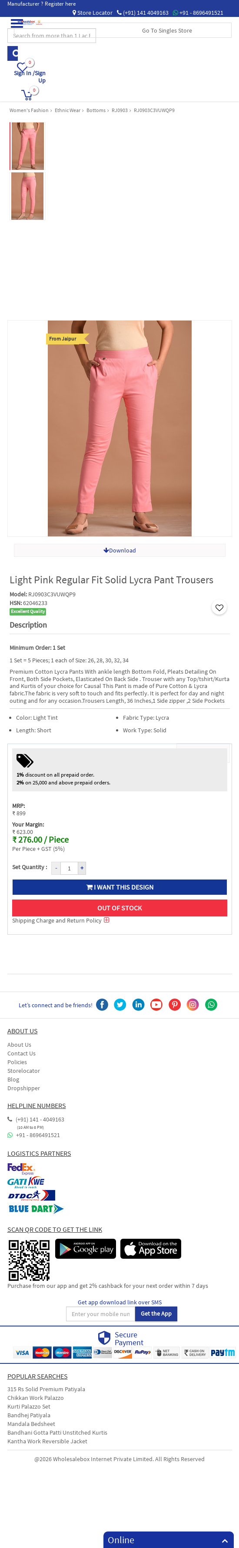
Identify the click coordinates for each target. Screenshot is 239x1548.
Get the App (156, 1313)
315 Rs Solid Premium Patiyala (46, 1389)
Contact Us (21, 1053)
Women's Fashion (29, 110)
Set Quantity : (29, 867)
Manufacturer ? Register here (41, 3)
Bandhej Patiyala (28, 1415)
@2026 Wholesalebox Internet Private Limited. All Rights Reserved (119, 1459)
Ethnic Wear (67, 110)
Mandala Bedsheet (31, 1424)
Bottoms (96, 110)
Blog (13, 1079)
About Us (19, 1045)
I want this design (119, 887)
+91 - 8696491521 (198, 13)
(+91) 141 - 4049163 (35, 1119)
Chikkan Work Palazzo (35, 1398)
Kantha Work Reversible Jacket (47, 1441)
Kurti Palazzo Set (28, 1406)
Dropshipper (23, 1088)
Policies (17, 1062)
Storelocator (23, 1071)
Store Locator (93, 13)
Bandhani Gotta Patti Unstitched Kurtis (57, 1432)
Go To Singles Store (167, 30)
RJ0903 (120, 110)
